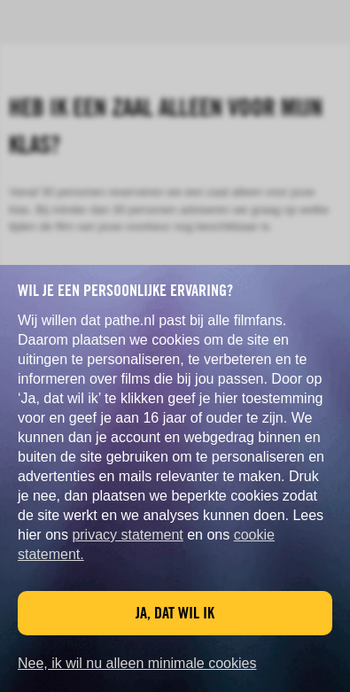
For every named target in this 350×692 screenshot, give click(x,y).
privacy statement (127, 534)
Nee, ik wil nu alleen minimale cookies (137, 663)
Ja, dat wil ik (175, 612)
